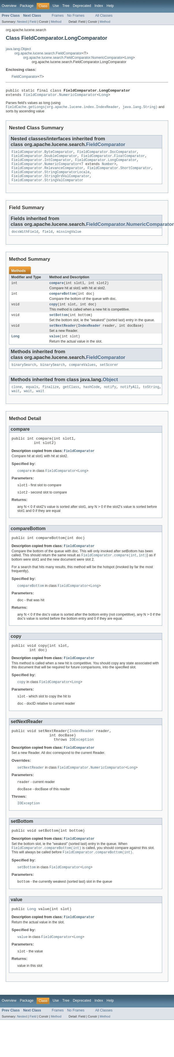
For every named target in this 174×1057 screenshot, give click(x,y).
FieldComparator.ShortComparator (119, 173)
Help (110, 6)
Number (108, 168)
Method (56, 21)
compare (56, 290)
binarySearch (24, 376)
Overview (9, 6)
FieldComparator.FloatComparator (113, 159)
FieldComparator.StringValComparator (47, 186)
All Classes (104, 16)
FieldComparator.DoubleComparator (44, 159)
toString (151, 398)
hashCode (91, 398)
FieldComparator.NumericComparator (60, 96)
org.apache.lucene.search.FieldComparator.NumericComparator (73, 58)
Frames (57, 16)
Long (129, 58)
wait (16, 403)
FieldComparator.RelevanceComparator (47, 173)
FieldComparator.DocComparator (106, 154)
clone (17, 398)
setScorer (109, 376)
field (47, 239)
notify (110, 398)
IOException (81, 762)
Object (110, 391)
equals (32, 398)
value (54, 347)
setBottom (58, 324)
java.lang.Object (18, 49)
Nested (22, 21)
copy (53, 313)
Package (26, 6)
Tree (66, 6)
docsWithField (25, 239)
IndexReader (89, 335)
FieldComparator (25, 77)
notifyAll (129, 398)
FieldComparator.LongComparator (105, 163)
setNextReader (62, 335)
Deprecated (82, 6)
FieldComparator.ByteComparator (42, 154)
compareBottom (62, 302)
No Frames (76, 16)
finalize (50, 398)
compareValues (82, 376)
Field (32, 21)
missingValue (69, 239)
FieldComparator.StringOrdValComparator (50, 182)
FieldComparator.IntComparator (41, 163)
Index (98, 6)
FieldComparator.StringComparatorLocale (50, 177)
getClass (71, 398)
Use (56, 6)
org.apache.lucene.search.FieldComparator (48, 53)
